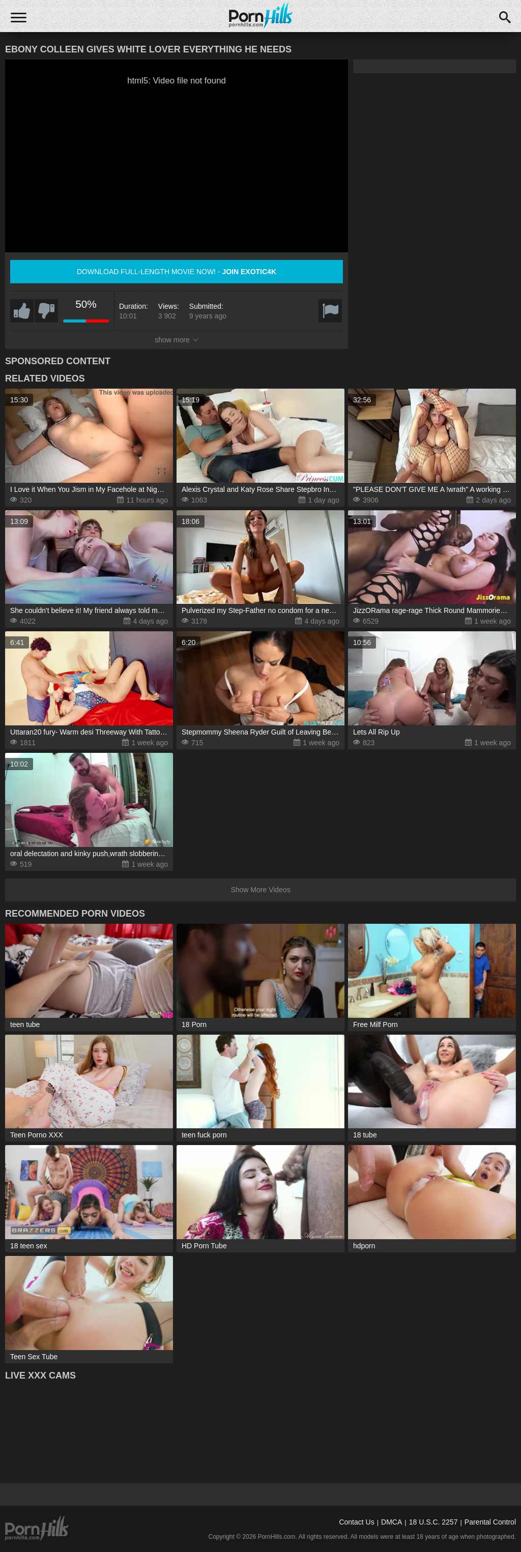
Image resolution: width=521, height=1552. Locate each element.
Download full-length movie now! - (176, 272)
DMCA (391, 1522)
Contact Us (356, 1522)
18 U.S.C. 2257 (433, 1522)
